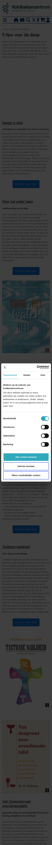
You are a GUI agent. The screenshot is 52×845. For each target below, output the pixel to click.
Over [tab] (42, 375)
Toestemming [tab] (10, 375)
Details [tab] (26, 375)
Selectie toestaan (26, 466)
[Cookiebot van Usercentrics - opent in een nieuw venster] (37, 367)
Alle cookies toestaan (26, 457)
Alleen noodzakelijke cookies (26, 475)
